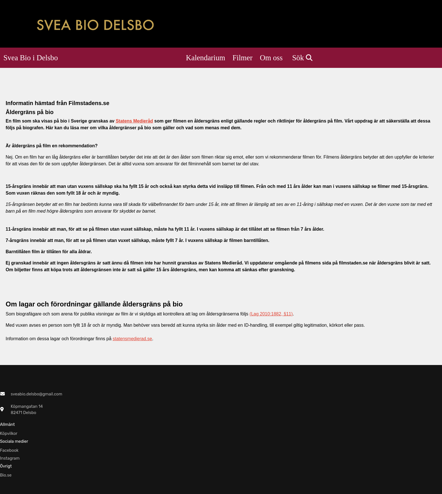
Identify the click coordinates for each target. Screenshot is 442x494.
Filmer (243, 58)
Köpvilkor (8, 433)
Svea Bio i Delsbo (30, 58)
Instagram (10, 458)
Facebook (9, 450)
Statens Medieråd (134, 121)
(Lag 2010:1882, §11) (271, 313)
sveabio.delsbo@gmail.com (36, 394)
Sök (302, 58)
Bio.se (6, 475)
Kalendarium (205, 58)
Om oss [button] (271, 58)
